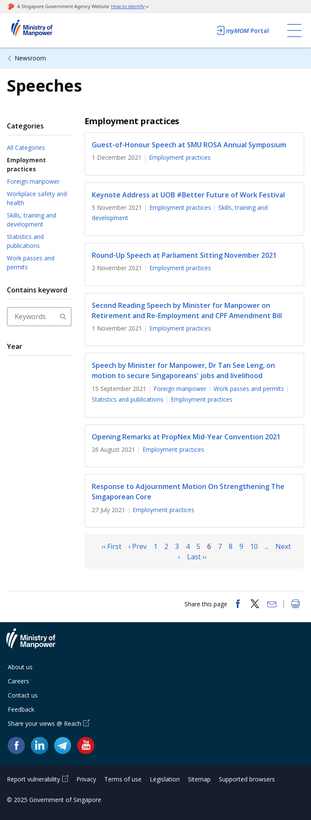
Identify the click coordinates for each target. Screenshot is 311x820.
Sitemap (199, 779)
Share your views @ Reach (44, 723)
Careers (18, 681)
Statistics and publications (25, 241)
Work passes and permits (30, 262)
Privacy (86, 779)
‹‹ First (111, 546)
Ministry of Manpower (37, 643)
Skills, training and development (31, 219)
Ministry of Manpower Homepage (43, 30)
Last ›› (197, 556)
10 (254, 546)
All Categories (26, 147)
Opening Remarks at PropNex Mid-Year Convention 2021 (186, 436)
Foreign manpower (33, 181)
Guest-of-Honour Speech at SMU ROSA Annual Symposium (189, 144)
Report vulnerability (33, 779)
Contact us (23, 695)
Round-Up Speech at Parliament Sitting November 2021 (184, 255)
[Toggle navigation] (294, 30)
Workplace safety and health (37, 198)
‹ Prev (137, 546)
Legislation (165, 779)
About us (20, 667)
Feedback (21, 709)
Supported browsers (247, 779)
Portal (242, 30)
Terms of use (123, 779)
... (267, 546)
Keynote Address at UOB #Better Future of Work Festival (188, 195)
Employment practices (26, 164)
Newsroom (30, 58)
